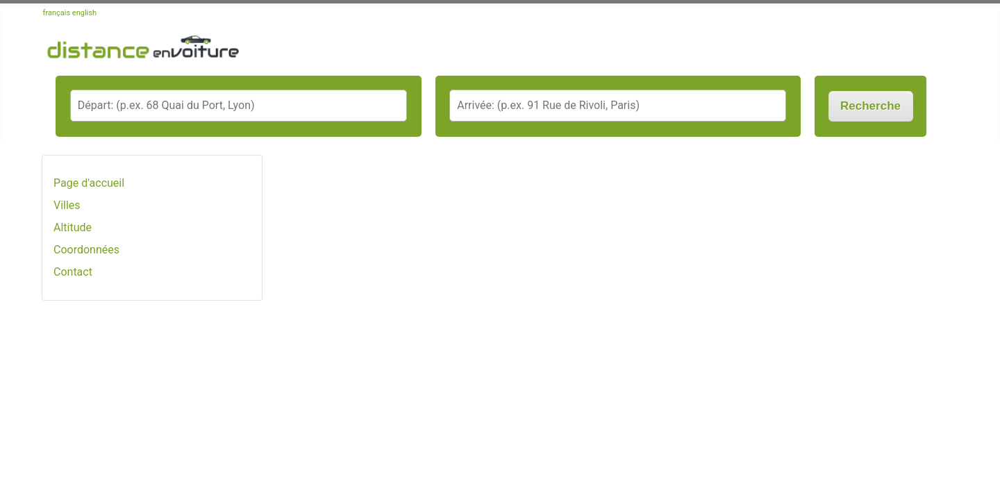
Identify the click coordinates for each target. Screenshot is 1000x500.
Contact (72, 271)
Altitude (72, 227)
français (57, 12)
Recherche (870, 105)
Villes (67, 205)
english (84, 12)
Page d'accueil (88, 183)
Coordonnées (86, 249)
